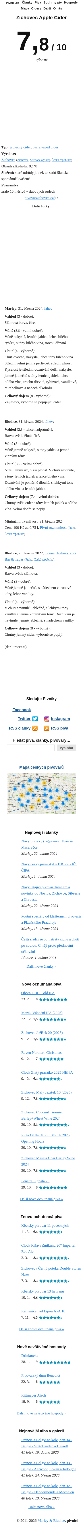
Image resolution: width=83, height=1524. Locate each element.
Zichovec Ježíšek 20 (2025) (42, 1033)
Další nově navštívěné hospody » (41, 1413)
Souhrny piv (52, 2)
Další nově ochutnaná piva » (41, 1199)
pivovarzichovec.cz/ (40, 198)
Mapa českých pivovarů (41, 767)
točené (49, 553)
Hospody (71, 2)
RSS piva (59, 728)
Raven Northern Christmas (41, 1052)
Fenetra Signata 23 (35, 1181)
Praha (72, 527)
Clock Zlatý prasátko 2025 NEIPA (47, 1072)
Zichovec (8, 160)
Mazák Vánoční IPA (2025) (42, 1013)
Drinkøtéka (29, 1355)
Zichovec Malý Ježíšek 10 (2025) (46, 1092)
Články (27, 2)
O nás (57, 8)
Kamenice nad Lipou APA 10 (43, 1311)
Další (47, 8)
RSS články (20, 728)
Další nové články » (42, 966)
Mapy (25, 8)
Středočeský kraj (40, 160)
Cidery (36, 8)
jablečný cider (20, 147)
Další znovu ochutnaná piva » (41, 1329)
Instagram (60, 719)
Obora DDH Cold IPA (38, 993)
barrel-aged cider (45, 147)
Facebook (21, 710)
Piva (38, 2)
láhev (48, 308)
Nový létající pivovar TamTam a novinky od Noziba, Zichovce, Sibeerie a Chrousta (50, 893)
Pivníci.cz (12, 2)
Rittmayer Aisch (33, 1395)
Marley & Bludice (51, 1520)
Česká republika (61, 160)
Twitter (24, 719)
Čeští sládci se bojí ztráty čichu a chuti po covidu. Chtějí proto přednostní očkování (50, 945)
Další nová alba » (41, 1507)
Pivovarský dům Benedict (40, 1375)
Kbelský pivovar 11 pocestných (45, 1225)
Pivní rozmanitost (53, 527)
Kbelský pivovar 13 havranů (42, 1291)
